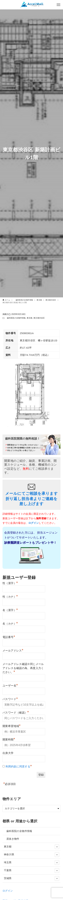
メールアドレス (13, 650)
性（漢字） (10, 583)
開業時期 (9, 739)
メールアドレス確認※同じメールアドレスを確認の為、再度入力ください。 (23, 668)
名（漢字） (10, 610)
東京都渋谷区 (39, 318)
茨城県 (31, 878)
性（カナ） (10, 596)
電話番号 (9, 637)
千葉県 (31, 870)
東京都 (29, 318)
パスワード (10, 699)
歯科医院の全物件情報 (15, 318)
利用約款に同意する (18, 766)
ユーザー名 (10, 685)
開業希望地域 (11, 725)
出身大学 (8, 753)
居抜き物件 (11, 838)
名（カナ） (10, 623)
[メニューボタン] (58, 4)
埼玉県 (31, 862)
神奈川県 (31, 854)
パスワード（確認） (16, 712)
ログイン (8, 890)
